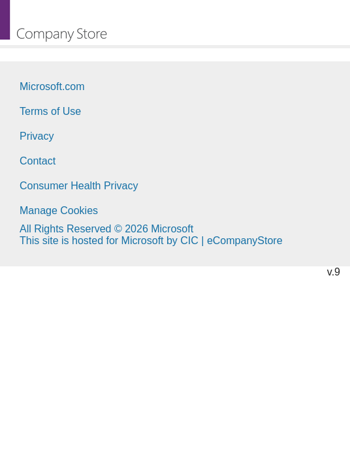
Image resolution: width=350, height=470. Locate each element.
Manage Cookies (59, 210)
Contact (38, 160)
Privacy (37, 136)
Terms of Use (50, 111)
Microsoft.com (52, 86)
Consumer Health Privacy (79, 185)
